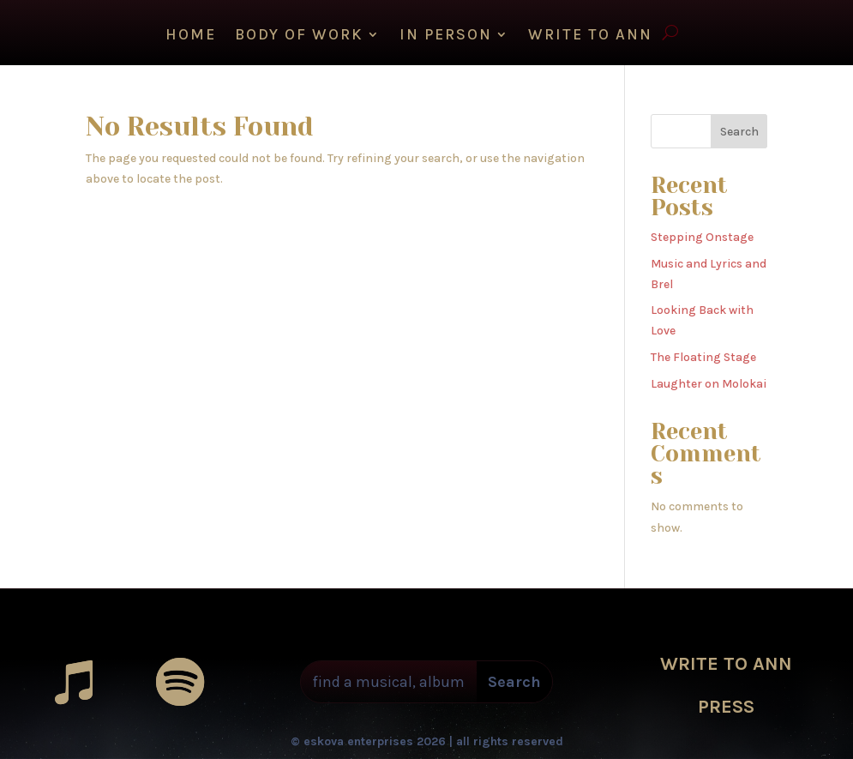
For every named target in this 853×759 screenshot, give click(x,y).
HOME (190, 36)
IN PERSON (445, 36)
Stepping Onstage (702, 237)
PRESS (726, 707)
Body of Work (299, 36)
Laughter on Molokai (708, 383)
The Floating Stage (703, 357)
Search (739, 131)
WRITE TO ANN (590, 36)
